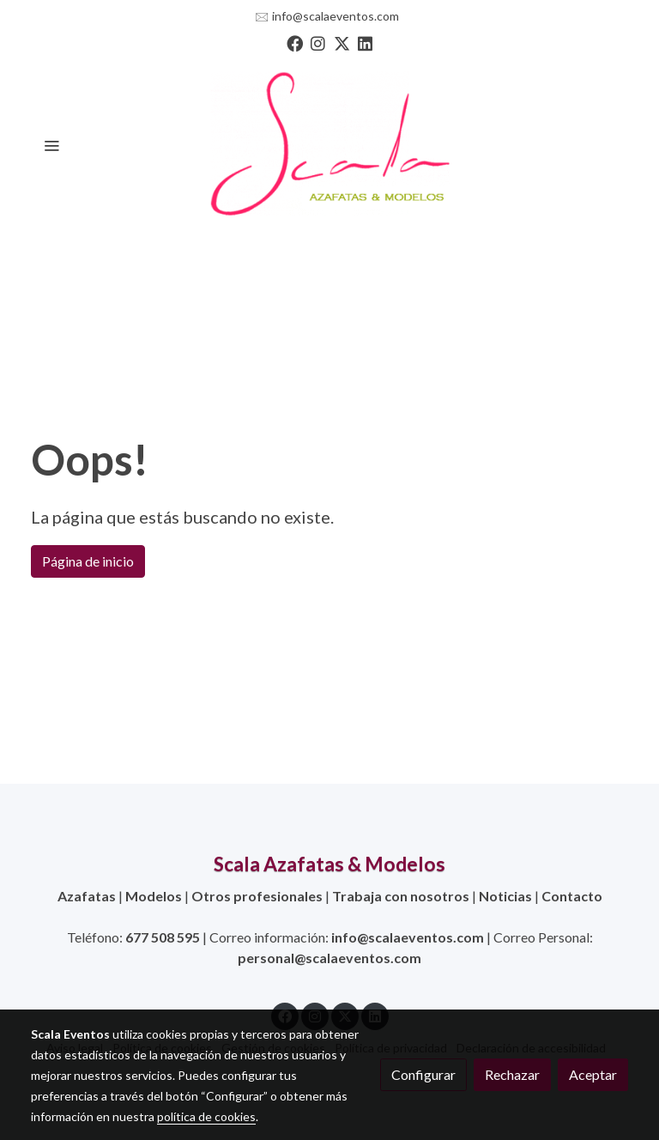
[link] (329, 145)
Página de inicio (88, 561)
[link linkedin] (365, 42)
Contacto (571, 896)
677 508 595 (162, 937)
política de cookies (206, 1116)
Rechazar (512, 1074)
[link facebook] (295, 42)
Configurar (423, 1074)
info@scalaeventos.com (335, 16)
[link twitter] (342, 42)
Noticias (505, 896)
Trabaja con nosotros (400, 896)
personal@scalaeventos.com (329, 957)
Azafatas (86, 896)
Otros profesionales (257, 896)
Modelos (153, 896)
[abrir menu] (51, 145)
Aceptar (593, 1074)
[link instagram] (318, 42)
